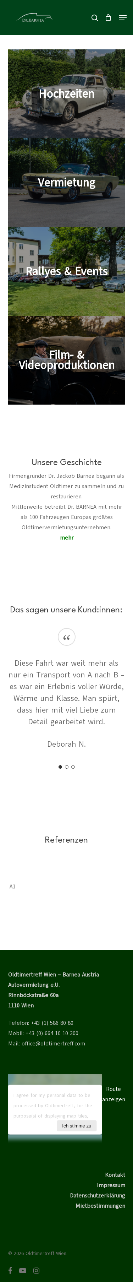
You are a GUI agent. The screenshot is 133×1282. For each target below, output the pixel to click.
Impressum (111, 1185)
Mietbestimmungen (100, 1206)
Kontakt (115, 1175)
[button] (123, 17)
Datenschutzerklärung (97, 1196)
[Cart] (108, 17)
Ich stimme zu (76, 1126)
